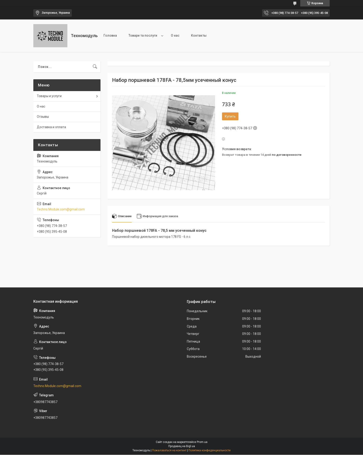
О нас (175, 35)
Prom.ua (202, 442)
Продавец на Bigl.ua (181, 446)
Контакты (199, 35)
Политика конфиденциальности (209, 450)
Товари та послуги (142, 35)
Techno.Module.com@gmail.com (61, 209)
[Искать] (94, 66)
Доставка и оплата (51, 127)
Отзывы (43, 116)
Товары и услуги (49, 96)
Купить (230, 116)
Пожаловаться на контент (169, 450)
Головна (110, 35)
